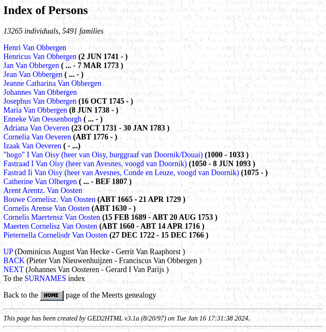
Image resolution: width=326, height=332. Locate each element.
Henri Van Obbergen (34, 47)
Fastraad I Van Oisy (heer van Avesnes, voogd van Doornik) (95, 163)
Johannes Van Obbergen (40, 92)
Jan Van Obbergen (32, 65)
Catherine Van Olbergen (41, 181)
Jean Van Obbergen (34, 74)
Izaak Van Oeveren (33, 146)
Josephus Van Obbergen (41, 101)
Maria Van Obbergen (36, 110)
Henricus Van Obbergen (41, 56)
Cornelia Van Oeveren (38, 137)
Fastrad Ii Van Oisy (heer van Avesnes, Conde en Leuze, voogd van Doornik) (121, 172)
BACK (14, 260)
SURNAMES (45, 278)
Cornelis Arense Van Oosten (47, 208)
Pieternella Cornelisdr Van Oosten (56, 235)
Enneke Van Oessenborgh (43, 119)
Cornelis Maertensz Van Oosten (52, 217)
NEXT (13, 269)
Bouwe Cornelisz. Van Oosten (50, 199)
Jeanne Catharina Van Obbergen (52, 83)
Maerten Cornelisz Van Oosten (51, 226)
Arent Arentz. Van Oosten (42, 190)
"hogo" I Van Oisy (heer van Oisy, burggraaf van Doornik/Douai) (103, 154)
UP (8, 251)
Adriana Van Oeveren (37, 128)
